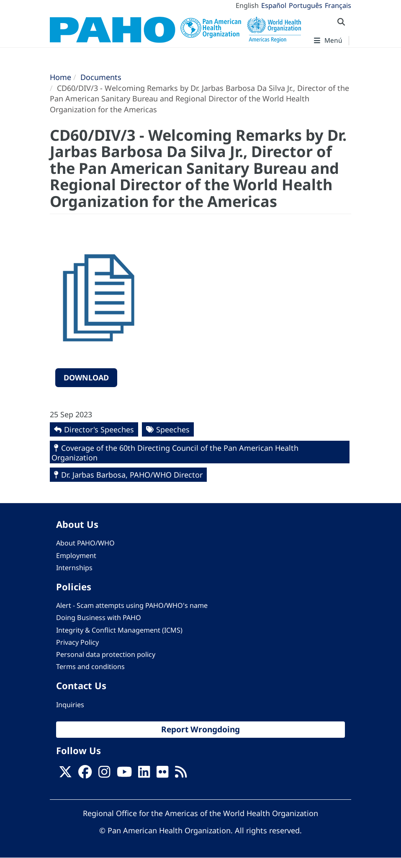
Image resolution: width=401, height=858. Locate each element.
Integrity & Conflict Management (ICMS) (119, 630)
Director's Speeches (99, 429)
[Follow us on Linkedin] (144, 774)
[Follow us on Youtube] (124, 774)
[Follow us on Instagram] (104, 774)
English (247, 5)
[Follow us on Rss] (181, 774)
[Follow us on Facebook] (85, 774)
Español (273, 5)
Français (338, 5)
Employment (76, 555)
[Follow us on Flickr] (162, 774)
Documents (100, 77)
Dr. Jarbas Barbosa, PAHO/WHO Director (132, 475)
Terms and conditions (90, 666)
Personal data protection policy (105, 654)
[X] (65, 774)
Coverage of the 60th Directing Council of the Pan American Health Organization (174, 453)
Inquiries (70, 704)
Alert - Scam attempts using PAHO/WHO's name (132, 605)
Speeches (173, 429)
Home (60, 77)
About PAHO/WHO (85, 543)
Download (86, 377)
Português (305, 5)
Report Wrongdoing (200, 729)
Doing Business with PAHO (98, 617)
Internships (74, 567)
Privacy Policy (77, 642)
